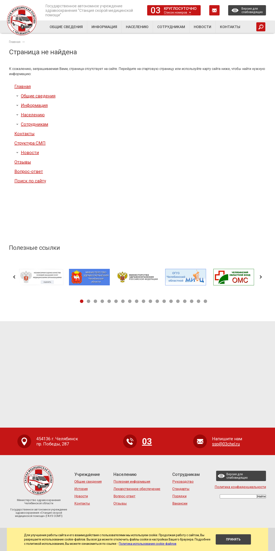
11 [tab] (150, 301)
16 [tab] (184, 301)
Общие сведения (38, 95)
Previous (14, 277)
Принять (233, 539)
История (81, 489)
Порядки (179, 496)
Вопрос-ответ (28, 171)
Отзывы (22, 162)
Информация (34, 105)
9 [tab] (136, 301)
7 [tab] (123, 301)
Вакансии (179, 503)
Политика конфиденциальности (240, 487)
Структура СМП (30, 143)
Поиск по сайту (30, 180)
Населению (33, 114)
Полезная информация (131, 482)
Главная (22, 86)
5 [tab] (109, 301)
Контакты (24, 133)
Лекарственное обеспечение (136, 489)
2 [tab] (88, 301)
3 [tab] (95, 301)
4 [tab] (102, 301)
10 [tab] (143, 301)
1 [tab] (81, 301)
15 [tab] (178, 301)
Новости (30, 152)
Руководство (183, 482)
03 (155, 10)
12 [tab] (157, 301)
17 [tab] (191, 301)
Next (261, 277)
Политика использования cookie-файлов (147, 543)
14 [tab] (171, 301)
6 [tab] (116, 301)
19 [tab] (205, 301)
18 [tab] (198, 301)
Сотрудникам (34, 124)
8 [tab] (129, 301)
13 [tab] (164, 301)
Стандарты (180, 489)
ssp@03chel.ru (226, 444)
